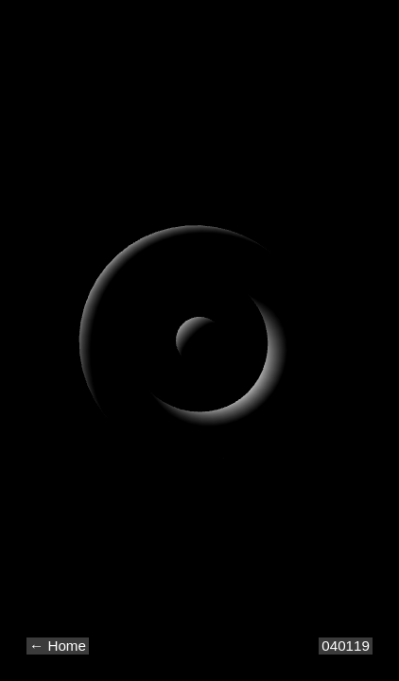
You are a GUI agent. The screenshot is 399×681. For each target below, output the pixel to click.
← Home (57, 645)
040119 (345, 645)
